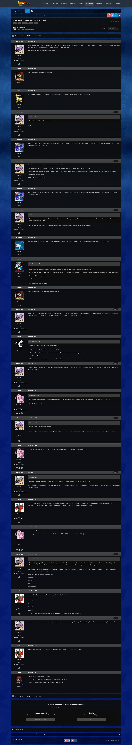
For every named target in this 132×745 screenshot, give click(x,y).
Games (81, 4)
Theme (15, 741)
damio (19, 390)
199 (19, 86)
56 (19, 354)
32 (19, 107)
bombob (19, 90)
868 (19, 408)
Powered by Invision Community (112, 740)
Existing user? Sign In (18, 11)
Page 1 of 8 (38, 35)
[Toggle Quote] (30, 117)
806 (19, 690)
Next (28, 35)
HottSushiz (19, 237)
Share (104, 28)
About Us (63, 4)
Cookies (34, 741)
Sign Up (27, 11)
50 (19, 156)
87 (19, 276)
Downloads (108, 4)
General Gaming (30, 29)
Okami (19, 672)
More (117, 4)
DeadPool (19, 499)
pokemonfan (19, 41)
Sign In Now (91, 719)
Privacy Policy (21, 741)
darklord (19, 259)
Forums (98, 4)
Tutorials (89, 4)
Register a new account (40, 719)
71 (19, 517)
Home (54, 4)
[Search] (102, 11)
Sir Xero (19, 336)
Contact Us (28, 741)
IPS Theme (15, 739)
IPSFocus (21, 739)
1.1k (19, 254)
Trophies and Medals (19, 60)
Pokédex (72, 4)
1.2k (19, 58)
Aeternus (19, 139)
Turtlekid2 (19, 68)
